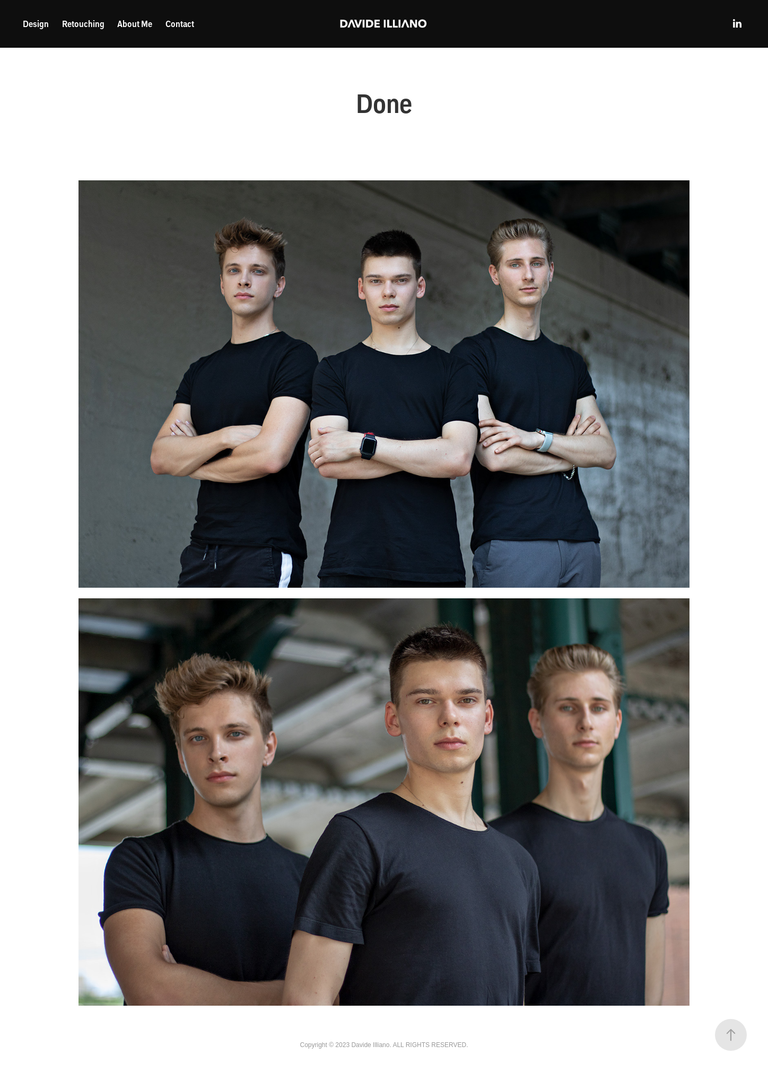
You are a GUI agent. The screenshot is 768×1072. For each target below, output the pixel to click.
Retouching (83, 24)
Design (36, 24)
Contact (179, 24)
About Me (134, 24)
